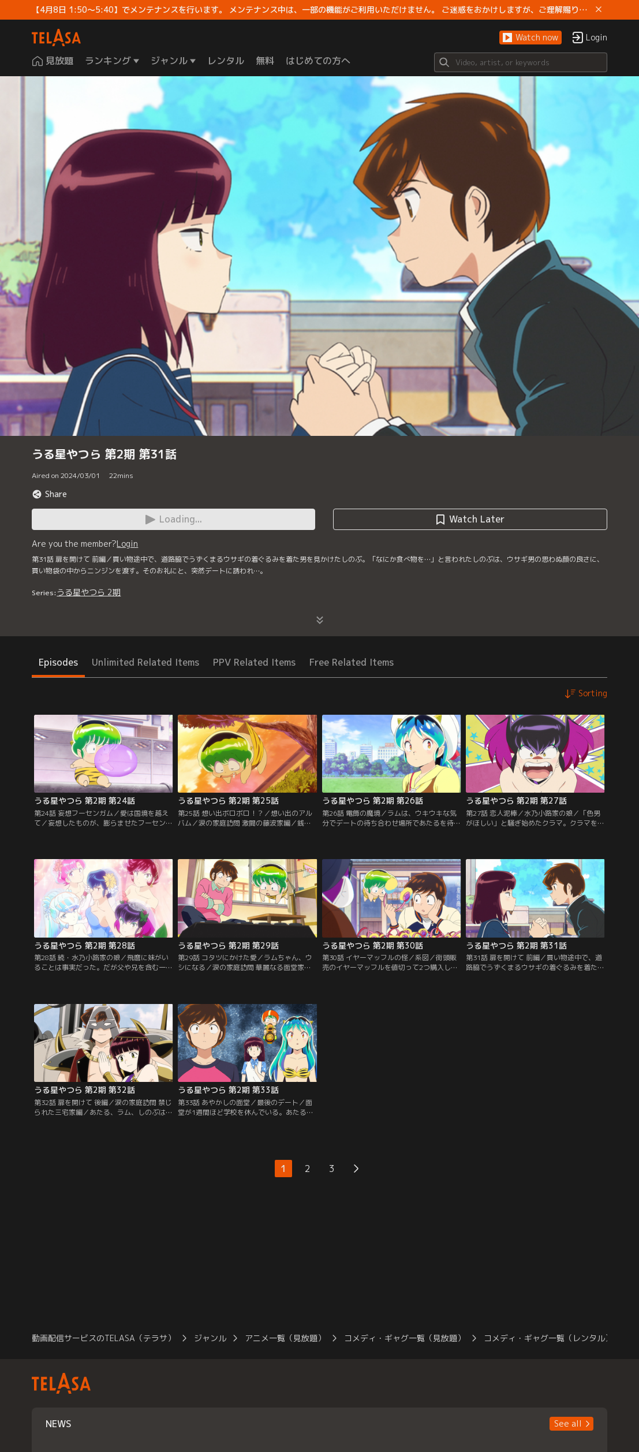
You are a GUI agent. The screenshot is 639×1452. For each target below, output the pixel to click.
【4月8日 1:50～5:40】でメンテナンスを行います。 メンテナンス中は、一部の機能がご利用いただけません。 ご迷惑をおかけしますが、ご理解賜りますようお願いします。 (311, 10)
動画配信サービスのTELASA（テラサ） (103, 1337)
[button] (530, 38)
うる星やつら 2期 (89, 592)
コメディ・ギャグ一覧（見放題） (404, 1337)
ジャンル (210, 1337)
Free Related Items (351, 662)
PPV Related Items (254, 662)
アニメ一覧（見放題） (285, 1337)
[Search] (520, 62)
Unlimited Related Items (145, 662)
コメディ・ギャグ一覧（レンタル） (548, 1337)
